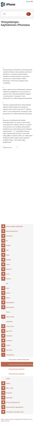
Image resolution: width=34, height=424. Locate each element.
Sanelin (8, 345)
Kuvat (8, 274)
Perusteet (9, 236)
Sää (7, 283)
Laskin (8, 378)
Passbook (9, 336)
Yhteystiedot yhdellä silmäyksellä (19, 359)
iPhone (10, 4)
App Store (9, 331)
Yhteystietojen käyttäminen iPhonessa (21, 364)
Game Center (10, 317)
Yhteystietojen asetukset (16, 374)
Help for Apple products (7, 419)
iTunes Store (10, 326)
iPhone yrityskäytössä (13, 402)
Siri (7, 241)
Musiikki (8, 260)
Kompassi (9, 340)
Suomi (29, 2)
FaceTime (9, 350)
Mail (7, 250)
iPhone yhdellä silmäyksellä (14, 226)
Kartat (8, 293)
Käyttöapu (9, 397)
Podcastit (9, 393)
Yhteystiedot (10, 355)
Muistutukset (10, 307)
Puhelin (8, 245)
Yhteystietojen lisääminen (17, 369)
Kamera (8, 279)
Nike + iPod (9, 388)
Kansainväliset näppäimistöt (14, 407)
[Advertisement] (17, 48)
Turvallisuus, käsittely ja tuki (14, 412)
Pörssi (8, 312)
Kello (7, 288)
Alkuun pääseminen (12, 231)
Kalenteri (9, 269)
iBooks (8, 383)
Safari (7, 255)
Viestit (8, 264)
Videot (8, 298)
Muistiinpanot (10, 302)
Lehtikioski (9, 321)
